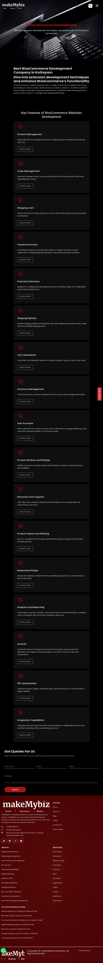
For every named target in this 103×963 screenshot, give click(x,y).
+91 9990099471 (12, 827)
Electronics (57, 856)
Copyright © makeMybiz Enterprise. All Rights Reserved (48, 952)
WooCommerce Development (13, 861)
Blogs (55, 816)
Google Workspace (8, 887)
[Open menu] (97, 6)
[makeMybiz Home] (13, 5)
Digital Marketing (7, 874)
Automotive (57, 852)
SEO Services (6, 865)
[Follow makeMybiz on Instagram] (15, 840)
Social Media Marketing (10, 869)
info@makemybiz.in (13, 830)
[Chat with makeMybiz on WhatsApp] (3, 950)
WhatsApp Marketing (9, 883)
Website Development (9, 852)
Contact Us (57, 825)
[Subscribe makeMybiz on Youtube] (21, 840)
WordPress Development (10, 896)
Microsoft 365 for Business (11, 892)
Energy (55, 892)
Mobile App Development (11, 856)
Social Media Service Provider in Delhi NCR (17, 938)
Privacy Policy (58, 829)
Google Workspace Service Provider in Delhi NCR (19, 933)
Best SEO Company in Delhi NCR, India (15, 929)
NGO (54, 874)
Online (55, 887)
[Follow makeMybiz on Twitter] (3, 840)
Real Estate (57, 901)
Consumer (57, 865)
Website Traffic (7, 878)
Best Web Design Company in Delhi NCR (16, 916)
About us (56, 811)
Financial (56, 869)
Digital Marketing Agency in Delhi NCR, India (17, 925)
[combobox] (90, 6)
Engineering (57, 883)
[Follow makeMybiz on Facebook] (9, 840)
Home (55, 807)
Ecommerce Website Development (14, 901)
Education (57, 878)
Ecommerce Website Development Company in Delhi (21, 920)
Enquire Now (99, 394)
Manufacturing (58, 861)
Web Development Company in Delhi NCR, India (19, 911)
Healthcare (57, 896)
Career (55, 820)
